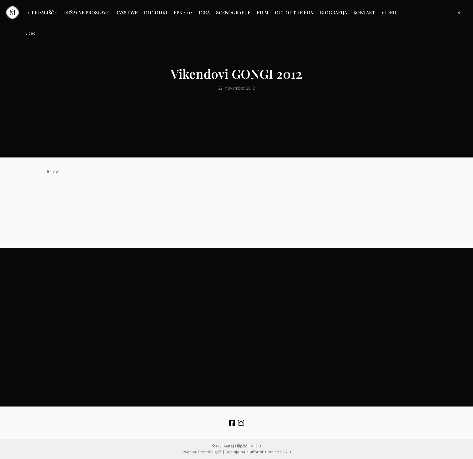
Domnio (272, 452)
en (460, 12)
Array (93, 202)
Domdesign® (209, 452)
